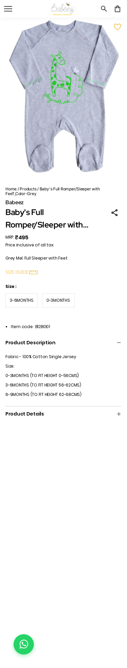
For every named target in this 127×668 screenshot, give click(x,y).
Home (11, 188)
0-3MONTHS (58, 300)
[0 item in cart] (117, 9)
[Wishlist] (117, 27)
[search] (104, 9)
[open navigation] (8, 8)
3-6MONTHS (22, 300)
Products (28, 188)
